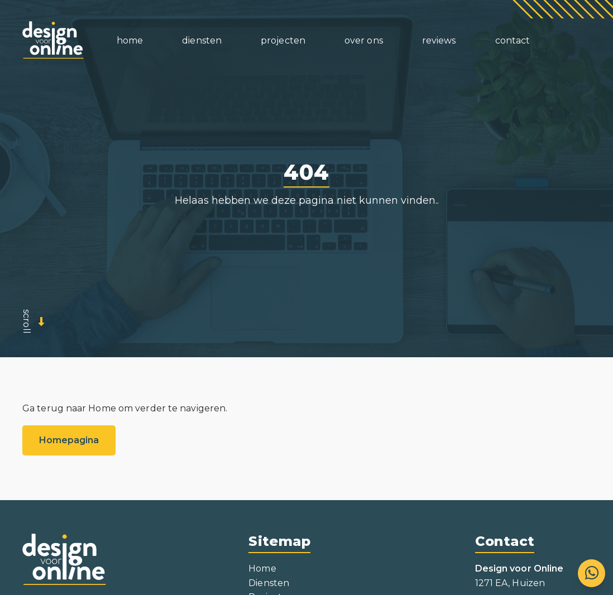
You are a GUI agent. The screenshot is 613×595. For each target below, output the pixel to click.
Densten (202, 40)
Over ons (363, 40)
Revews (439, 40)
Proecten (283, 40)
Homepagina (69, 440)
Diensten (268, 583)
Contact (512, 40)
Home (130, 40)
